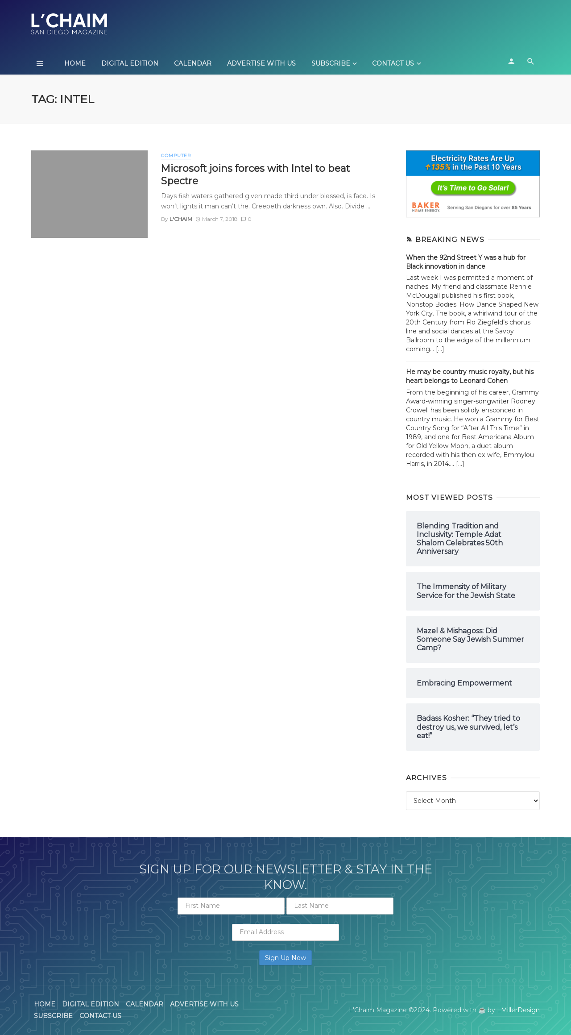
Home (75, 63)
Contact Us (393, 63)
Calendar (192, 63)
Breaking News (449, 239)
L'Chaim (181, 219)
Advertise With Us (261, 63)
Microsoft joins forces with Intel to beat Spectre (255, 174)
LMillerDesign (518, 1010)
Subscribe (330, 63)
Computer (176, 155)
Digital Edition (129, 63)
